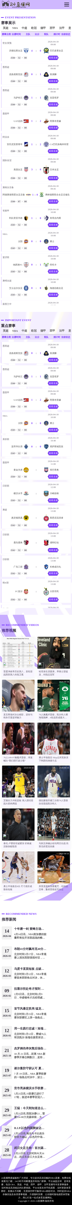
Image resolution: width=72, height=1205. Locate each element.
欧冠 (34, 27)
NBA (15, 27)
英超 (5, 27)
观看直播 (53, 57)
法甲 (62, 27)
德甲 (43, 27)
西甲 (52, 27)
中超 (24, 27)
